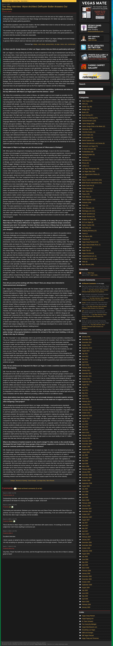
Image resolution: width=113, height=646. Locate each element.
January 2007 (86, 539)
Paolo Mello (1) (86, 197)
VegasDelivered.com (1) (89, 256)
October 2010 (86, 413)
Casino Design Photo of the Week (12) (93, 126)
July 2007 (85, 523)
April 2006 (85, 565)
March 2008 (85, 500)
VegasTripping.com (87, 618)
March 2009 (85, 466)
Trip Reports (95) (87, 236)
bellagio (35, 44)
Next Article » (24, 1)
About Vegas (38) (87, 101)
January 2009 (86, 472)
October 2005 (86, 582)
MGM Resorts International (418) (92, 183)
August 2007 (86, 520)
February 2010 (86, 435)
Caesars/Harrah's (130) (89, 121)
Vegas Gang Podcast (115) (90, 242)
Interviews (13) (86, 160)
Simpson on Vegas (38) (89, 219)
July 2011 (85, 387)
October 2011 (86, 379)
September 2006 (87, 551)
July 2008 (85, 489)
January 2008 (86, 506)
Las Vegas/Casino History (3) (90, 174)
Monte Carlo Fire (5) (88, 185)
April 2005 (85, 599)
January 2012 (86, 370)
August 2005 (86, 587)
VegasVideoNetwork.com (89, 627)
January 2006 (86, 573)
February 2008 (86, 503)
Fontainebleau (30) (87, 152)
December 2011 (87, 373)
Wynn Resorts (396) (88, 264)
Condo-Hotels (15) (87, 135)
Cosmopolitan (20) (87, 137)
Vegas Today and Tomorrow (90, 638)
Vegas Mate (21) (87, 247)
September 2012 (87, 348)
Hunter (11, 521)
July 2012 (85, 353)
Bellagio (12, 480)
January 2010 (86, 438)
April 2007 (85, 531)
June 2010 (85, 424)
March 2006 (85, 568)
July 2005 (85, 590)
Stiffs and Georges (87, 632)
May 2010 (85, 427)
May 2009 (85, 461)
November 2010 (87, 410)
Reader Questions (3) (88, 214)
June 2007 (85, 525)
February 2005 (86, 604)
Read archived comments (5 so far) (29, 488)
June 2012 (85, 356)
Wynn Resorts (50, 480)
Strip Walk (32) (86, 228)
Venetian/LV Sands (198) (89, 259)
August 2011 (86, 384)
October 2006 (86, 548)
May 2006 (85, 562)
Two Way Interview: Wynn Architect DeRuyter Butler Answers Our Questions (94, 316)
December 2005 (87, 576)
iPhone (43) (85, 163)
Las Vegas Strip (41, 480)
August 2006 (86, 554)
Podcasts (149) (86, 202)
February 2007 (86, 537)
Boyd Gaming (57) (87, 115)
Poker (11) (85, 205)
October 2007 (86, 514)
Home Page (16, 1)
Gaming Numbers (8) (88, 154)
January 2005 (86, 607)
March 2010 (85, 432)
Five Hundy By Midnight (89, 624)
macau (62, 44)
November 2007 (87, 511)
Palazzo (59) (86, 194)
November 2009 (87, 444)
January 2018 (86, 336)
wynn (66, 44)
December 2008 (87, 475)
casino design (41, 44)
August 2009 (86, 452)
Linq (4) (84, 177)
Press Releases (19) (88, 208)
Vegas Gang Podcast (88, 616)
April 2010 (85, 430)
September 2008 (87, 483)
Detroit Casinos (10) (88, 140)
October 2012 (86, 345)
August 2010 (86, 418)
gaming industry (50, 44)
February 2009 (86, 469)
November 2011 (87, 376)
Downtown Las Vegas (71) (90, 146)
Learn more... (94, 275)
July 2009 (85, 455)
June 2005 (85, 593)
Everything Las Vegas (88, 630)
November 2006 (87, 545)
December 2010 (87, 407)
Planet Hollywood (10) (88, 199)
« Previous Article (7, 1)
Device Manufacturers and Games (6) (93, 143)
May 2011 (85, 393)
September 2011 (87, 382)
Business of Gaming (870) (90, 118)
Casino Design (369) (88, 123)
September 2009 (87, 449)
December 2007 (87, 508)
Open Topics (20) (87, 191)
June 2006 (85, 559)
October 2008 (86, 480)
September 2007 (87, 517)
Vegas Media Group (40, 644)
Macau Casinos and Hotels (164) (92, 180)
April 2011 (85, 396)
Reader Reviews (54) (88, 216)
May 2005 (85, 596)
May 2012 (85, 359)
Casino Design (32, 480)
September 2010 (87, 415)
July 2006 (85, 556)
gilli (10, 507)
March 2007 (85, 534)
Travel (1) (85, 233)
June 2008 (85, 492)
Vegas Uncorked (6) (88, 253)
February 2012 (86, 367)
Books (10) (85, 112)
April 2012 (85, 362)
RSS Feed (91, 273)
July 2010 (85, 421)
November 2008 (87, 477)
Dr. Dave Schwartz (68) (89, 149)
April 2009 (85, 463)
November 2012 (87, 342)
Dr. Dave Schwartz (87, 621)
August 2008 (86, 486)
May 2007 (85, 528)
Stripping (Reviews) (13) (89, 230)
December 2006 (87, 542)
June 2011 (85, 390)
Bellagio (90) (86, 109)
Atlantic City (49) (87, 106)
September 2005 (87, 585)
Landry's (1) (85, 166)
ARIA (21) (85, 104)
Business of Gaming (21, 480)
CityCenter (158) (87, 129)
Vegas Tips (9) (86, 250)
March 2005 (85, 601)
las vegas (57, 44)
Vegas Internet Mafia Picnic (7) (91, 245)
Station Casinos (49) (88, 225)
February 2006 (86, 570)
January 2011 (86, 404)
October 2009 (86, 446)
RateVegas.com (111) (88, 211)
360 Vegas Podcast (88, 635)
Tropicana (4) (86, 239)
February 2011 (86, 401)
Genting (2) (85, 157)
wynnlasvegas (71, 44)
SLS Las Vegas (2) (87, 222)
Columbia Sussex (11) (88, 132)
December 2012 (87, 339)
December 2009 (87, 441)
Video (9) (84, 262)
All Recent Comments (89, 283)
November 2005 (87, 579)
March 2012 (85, 365)
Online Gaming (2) (87, 188)
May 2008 (85, 494)
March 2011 (85, 399)
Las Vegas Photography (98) (90, 168)
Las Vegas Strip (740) (88, 171)
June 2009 (85, 458)
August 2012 (86, 351)
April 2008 (85, 497)
